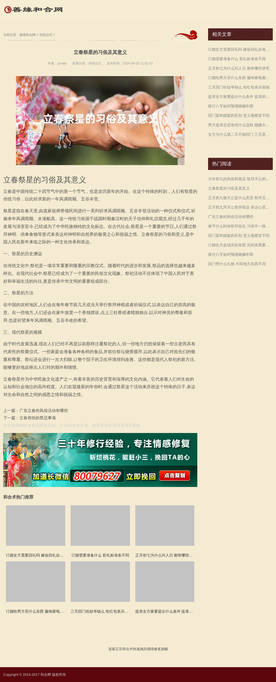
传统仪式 (45, 35)
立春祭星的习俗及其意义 (229, 188)
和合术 (127, 649)
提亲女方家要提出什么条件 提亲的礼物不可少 (240, 96)
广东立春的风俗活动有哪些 (43, 410)
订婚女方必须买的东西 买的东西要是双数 (240, 245)
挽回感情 (147, 649)
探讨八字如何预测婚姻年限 (230, 106)
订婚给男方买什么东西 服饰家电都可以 (240, 78)
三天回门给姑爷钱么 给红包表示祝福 (239, 87)
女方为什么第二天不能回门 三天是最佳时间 (240, 134)
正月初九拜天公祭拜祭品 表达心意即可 (240, 207)
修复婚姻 (161, 649)
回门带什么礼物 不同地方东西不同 (237, 264)
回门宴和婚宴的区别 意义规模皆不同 (239, 115)
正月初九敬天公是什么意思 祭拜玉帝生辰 (240, 198)
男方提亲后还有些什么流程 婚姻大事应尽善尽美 (240, 125)
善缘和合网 (27, 35)
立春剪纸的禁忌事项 (37, 417)
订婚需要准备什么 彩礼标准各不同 (237, 59)
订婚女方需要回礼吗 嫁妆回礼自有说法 (240, 49)
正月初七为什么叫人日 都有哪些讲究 (239, 68)
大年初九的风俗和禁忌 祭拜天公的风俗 (240, 179)
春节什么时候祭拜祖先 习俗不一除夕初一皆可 (240, 226)
